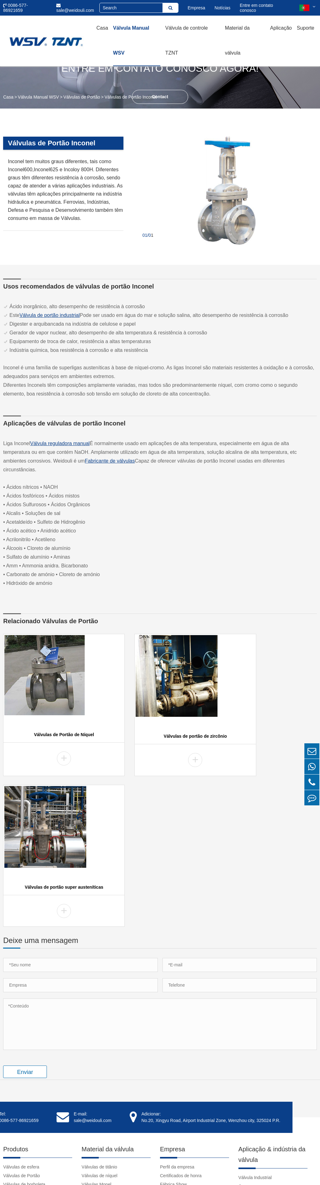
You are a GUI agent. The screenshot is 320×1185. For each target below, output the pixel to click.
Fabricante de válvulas (110, 461)
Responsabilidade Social (184, 1053)
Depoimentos (173, 1071)
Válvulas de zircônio (101, 1071)
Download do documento (262, 1092)
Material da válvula (237, 40)
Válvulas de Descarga (24, 1071)
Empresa (196, 7)
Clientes (168, 1062)
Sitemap (260, 1170)
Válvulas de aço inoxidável (107, 1106)
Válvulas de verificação (25, 1062)
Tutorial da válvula (256, 1083)
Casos (244, 1038)
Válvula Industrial (255, 1029)
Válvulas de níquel (99, 1027)
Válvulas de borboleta (24, 1036)
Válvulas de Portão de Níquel (52, 735)
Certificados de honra (181, 1027)
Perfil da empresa (177, 1019)
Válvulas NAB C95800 (103, 1097)
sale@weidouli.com (75, 8)
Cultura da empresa (179, 1045)
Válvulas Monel (96, 1036)
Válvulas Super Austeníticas (109, 1088)
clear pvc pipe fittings (258, 1118)
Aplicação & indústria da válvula (272, 1006)
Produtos (15, 1001)
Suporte (305, 28)
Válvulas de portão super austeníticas (268, 737)
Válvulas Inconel (97, 1053)
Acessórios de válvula (24, 1088)
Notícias (223, 7)
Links (243, 1109)
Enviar (25, 924)
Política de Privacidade (294, 1170)
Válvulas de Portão (81, 97)
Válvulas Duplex (97, 1062)
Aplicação (281, 28)
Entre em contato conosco (256, 8)
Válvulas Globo (17, 1053)
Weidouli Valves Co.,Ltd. (63, 1170)
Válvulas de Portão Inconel (131, 97)
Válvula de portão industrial (49, 315)
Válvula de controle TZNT (186, 40)
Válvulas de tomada (22, 1045)
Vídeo (244, 1074)
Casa (102, 28)
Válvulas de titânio (99, 1019)
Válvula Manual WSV (131, 40)
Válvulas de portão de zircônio (160, 737)
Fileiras (10, 1080)
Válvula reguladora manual (60, 443)
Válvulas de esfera (21, 1019)
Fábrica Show (173, 1036)
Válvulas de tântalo (100, 1080)
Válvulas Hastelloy (99, 1045)
